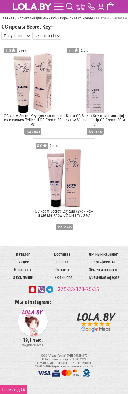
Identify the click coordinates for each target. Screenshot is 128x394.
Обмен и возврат (103, 269)
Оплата (62, 262)
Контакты (22, 269)
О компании (23, 277)
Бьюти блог (62, 277)
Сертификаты (103, 262)
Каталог (23, 254)
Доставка (62, 254)
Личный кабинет (103, 254)
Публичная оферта (103, 277)
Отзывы (62, 269)
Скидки (22, 262)
